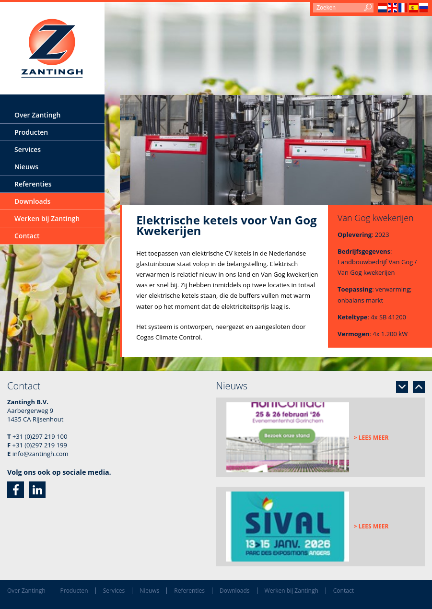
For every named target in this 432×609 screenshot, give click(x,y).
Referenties (32, 183)
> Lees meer (371, 437)
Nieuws (26, 166)
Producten (31, 132)
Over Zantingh (37, 114)
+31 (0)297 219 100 (39, 436)
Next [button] (402, 387)
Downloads (32, 201)
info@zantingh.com (40, 453)
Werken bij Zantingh (47, 218)
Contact (26, 235)
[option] (320, 437)
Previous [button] (419, 387)
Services (27, 149)
